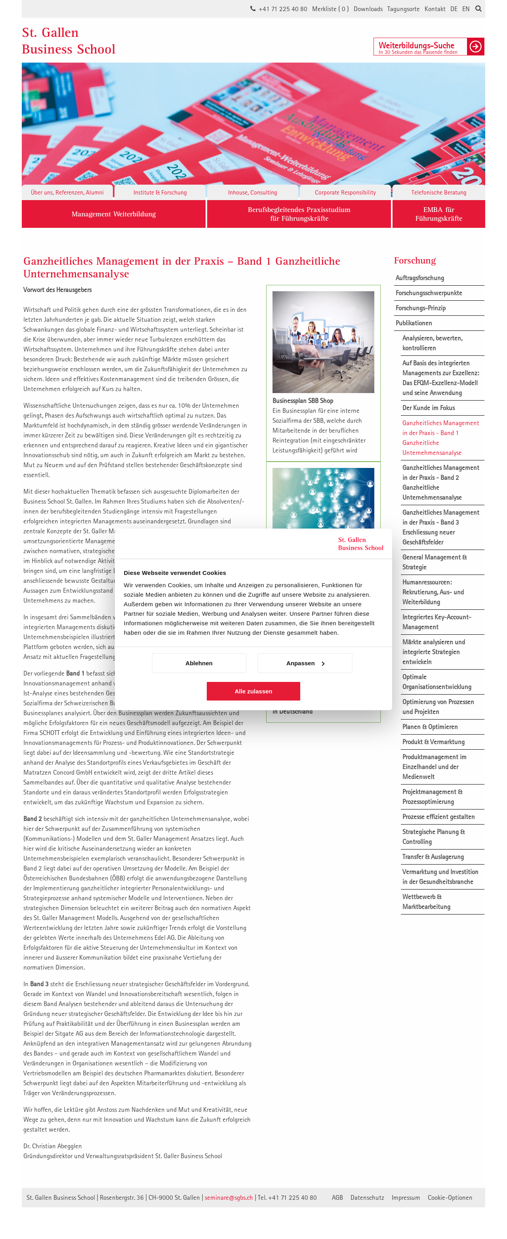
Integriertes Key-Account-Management (436, 622)
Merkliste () (330, 9)
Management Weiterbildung (114, 214)
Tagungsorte (403, 9)
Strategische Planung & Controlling (433, 837)
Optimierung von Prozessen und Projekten (438, 707)
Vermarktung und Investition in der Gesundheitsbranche (440, 877)
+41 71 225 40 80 (283, 9)
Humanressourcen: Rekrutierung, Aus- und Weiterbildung (433, 592)
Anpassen (305, 663)
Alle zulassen (253, 691)
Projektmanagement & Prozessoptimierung (432, 797)
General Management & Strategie (434, 562)
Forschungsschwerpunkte (429, 293)
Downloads (368, 9)
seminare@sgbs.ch (229, 1197)
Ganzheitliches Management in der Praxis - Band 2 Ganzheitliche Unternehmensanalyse (440, 482)
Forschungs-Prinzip (421, 308)
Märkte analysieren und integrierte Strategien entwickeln (433, 652)
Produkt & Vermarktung (433, 742)
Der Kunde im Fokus (428, 408)
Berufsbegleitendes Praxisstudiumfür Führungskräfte (299, 213)
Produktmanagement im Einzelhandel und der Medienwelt (434, 767)
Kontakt (435, 9)
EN (466, 9)
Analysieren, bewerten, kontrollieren (432, 343)
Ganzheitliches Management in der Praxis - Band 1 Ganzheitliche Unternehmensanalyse (440, 437)
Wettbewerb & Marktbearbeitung (426, 902)
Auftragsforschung (420, 278)
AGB (337, 1197)
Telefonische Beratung (439, 192)
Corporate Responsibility (345, 192)
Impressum (406, 1197)
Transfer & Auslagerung (433, 857)
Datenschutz (367, 1197)
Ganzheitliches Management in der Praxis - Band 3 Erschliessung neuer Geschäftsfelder (440, 527)
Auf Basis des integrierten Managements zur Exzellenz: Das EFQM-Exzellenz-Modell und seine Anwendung (440, 378)
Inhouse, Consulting (252, 192)
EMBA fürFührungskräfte (439, 213)
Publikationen (414, 323)
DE (453, 9)
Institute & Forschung (160, 192)
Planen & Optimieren (430, 727)
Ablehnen (198, 663)
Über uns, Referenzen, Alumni (67, 192)
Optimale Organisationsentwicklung (436, 682)
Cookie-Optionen (450, 1197)
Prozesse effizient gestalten (438, 817)
